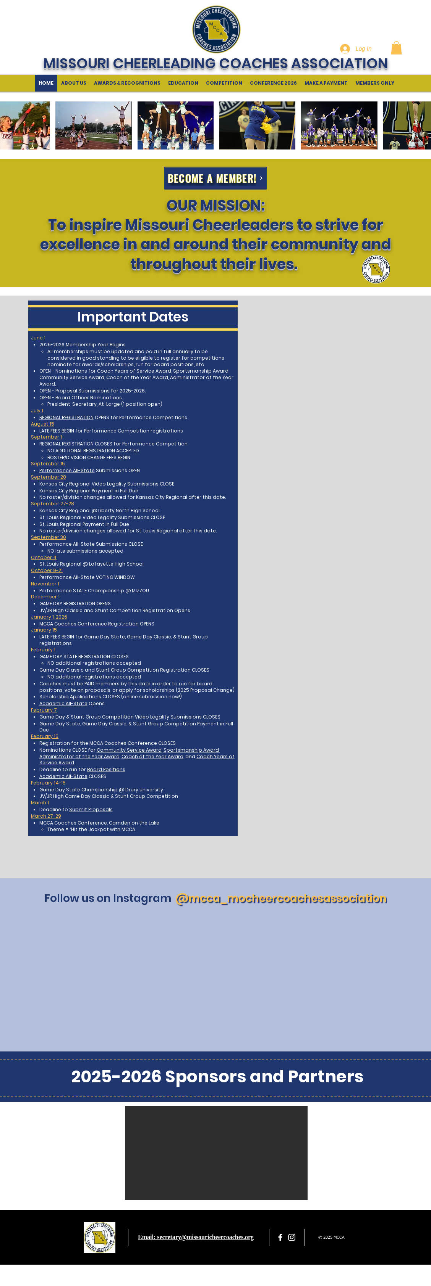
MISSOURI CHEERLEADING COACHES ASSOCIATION (215, 63)
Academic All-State (63, 703)
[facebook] (280, 1237)
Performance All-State (67, 470)
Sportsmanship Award (191, 750)
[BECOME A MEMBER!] (215, 178)
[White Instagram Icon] (292, 1237)
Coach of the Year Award (152, 756)
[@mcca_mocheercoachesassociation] (281, 899)
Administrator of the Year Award (79, 756)
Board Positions (106, 769)
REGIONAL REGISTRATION (66, 417)
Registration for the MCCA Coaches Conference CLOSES (107, 743)
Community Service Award (129, 750)
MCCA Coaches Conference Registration (89, 623)
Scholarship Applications (70, 696)
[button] (396, 48)
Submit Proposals (91, 809)
